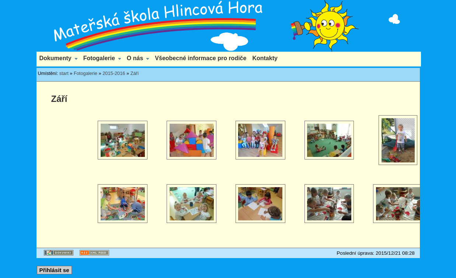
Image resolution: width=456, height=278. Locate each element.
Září (134, 73)
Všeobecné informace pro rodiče (200, 58)
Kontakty (264, 58)
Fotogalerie (99, 58)
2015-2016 (113, 73)
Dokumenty (55, 58)
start (64, 73)
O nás (135, 58)
